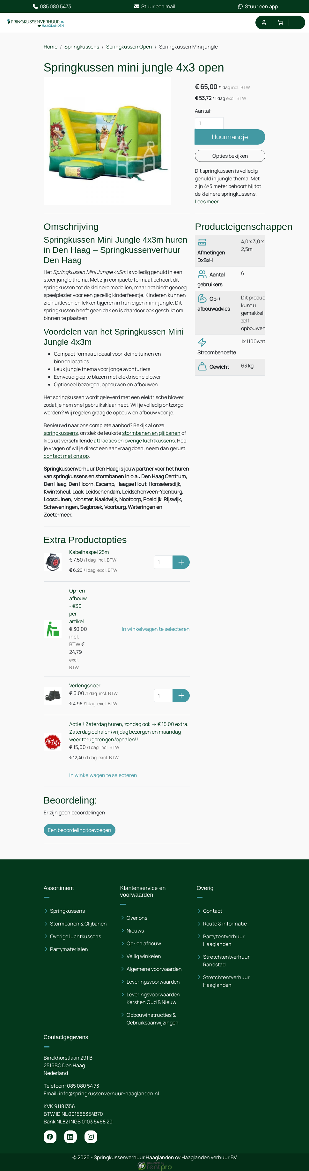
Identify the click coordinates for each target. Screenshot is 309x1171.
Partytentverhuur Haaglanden (224, 940)
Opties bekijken (230, 155)
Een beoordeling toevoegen (79, 830)
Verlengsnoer (84, 685)
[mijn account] (264, 22)
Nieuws (135, 930)
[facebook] (50, 1136)
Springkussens (81, 46)
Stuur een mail (154, 6)
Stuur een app (257, 6)
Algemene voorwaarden (154, 968)
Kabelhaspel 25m (89, 551)
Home (50, 46)
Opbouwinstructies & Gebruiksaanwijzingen (153, 1018)
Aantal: (203, 110)
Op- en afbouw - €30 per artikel (78, 606)
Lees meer (207, 201)
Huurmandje (230, 136)
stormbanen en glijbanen (151, 432)
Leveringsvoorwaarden (153, 981)
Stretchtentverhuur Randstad (226, 960)
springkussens (61, 432)
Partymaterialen (69, 949)
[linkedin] (70, 1136)
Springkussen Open (129, 46)
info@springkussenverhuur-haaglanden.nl (109, 1093)
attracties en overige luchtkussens (134, 440)
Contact (212, 910)
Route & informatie (225, 923)
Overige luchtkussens (75, 936)
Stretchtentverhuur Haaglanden (226, 981)
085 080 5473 (51, 6)
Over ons (137, 917)
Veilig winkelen (144, 956)
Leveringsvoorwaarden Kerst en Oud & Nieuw (153, 998)
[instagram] (91, 1136)
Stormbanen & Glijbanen (78, 923)
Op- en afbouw (144, 943)
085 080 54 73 (83, 1085)
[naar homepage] (36, 22)
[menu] (297, 22)
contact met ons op (66, 455)
